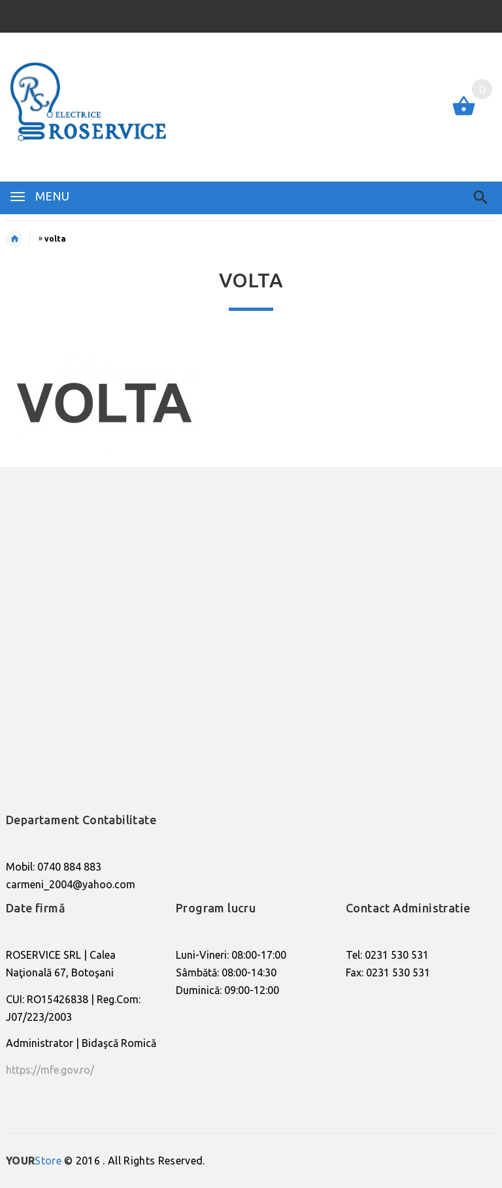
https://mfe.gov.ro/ (50, 1070)
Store (33, 1160)
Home (21, 239)
